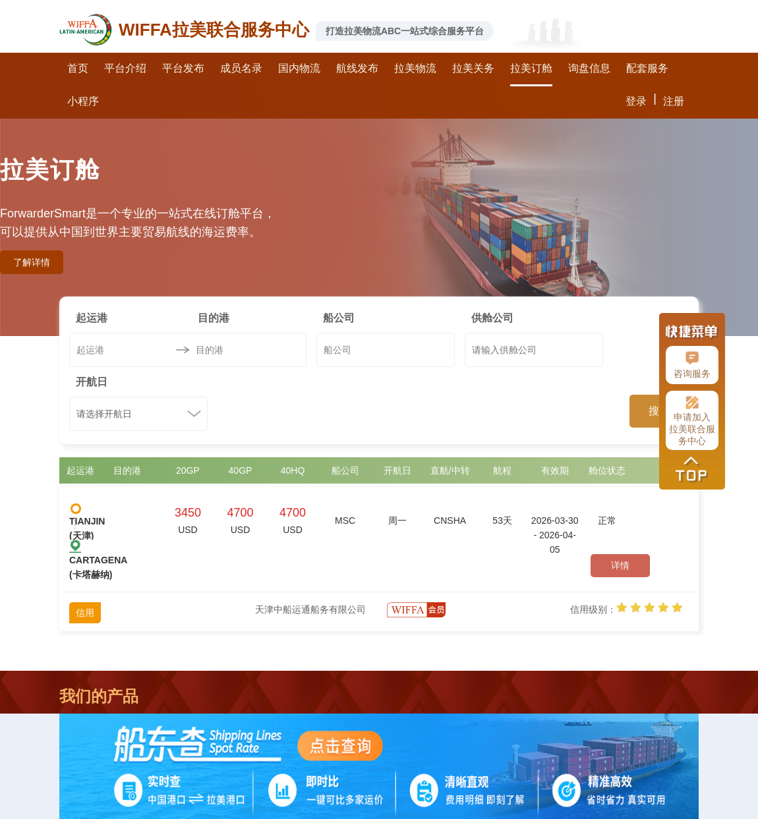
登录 (636, 101)
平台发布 (183, 68)
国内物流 (299, 68)
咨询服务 (692, 365)
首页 (77, 68)
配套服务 (647, 68)
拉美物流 (415, 68)
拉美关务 (473, 68)
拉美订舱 (531, 68)
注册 (673, 101)
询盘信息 (589, 68)
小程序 (83, 101)
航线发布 (357, 68)
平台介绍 (125, 68)
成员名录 (241, 68)
